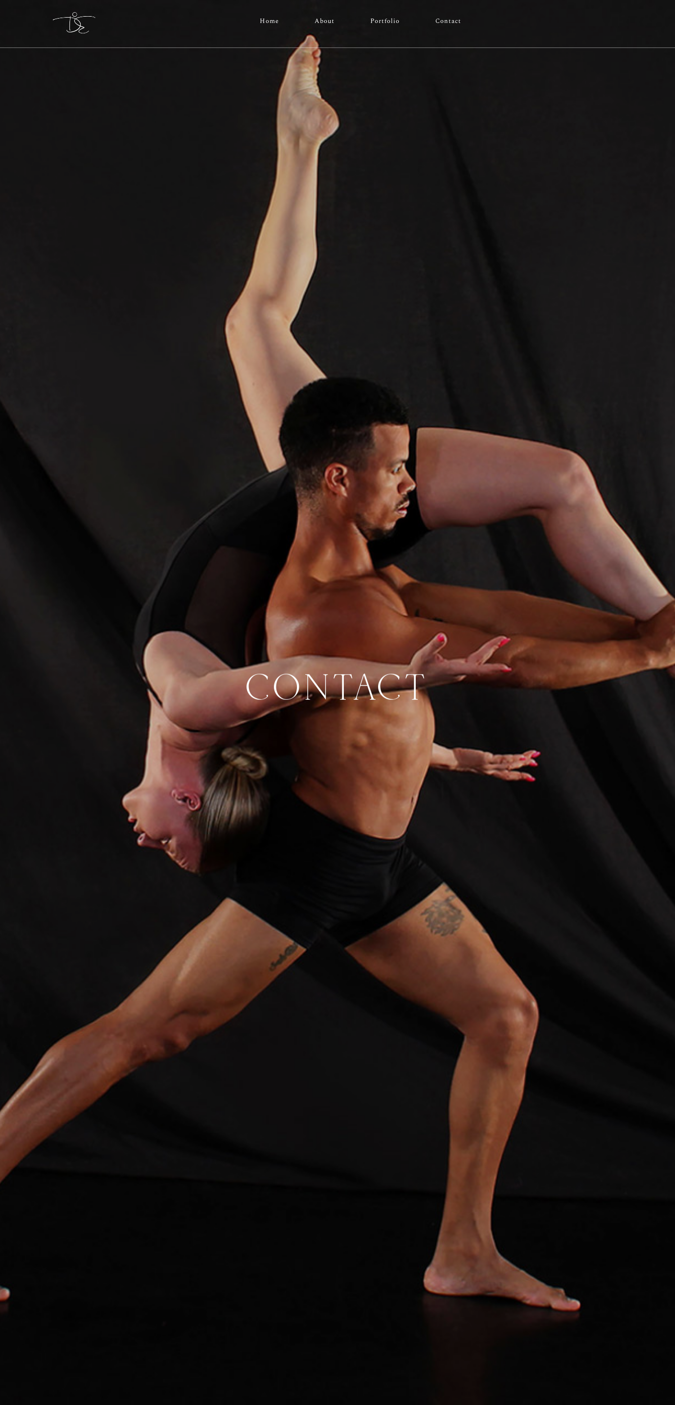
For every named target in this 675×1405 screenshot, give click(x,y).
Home (269, 21)
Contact (448, 21)
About (325, 21)
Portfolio (385, 21)
